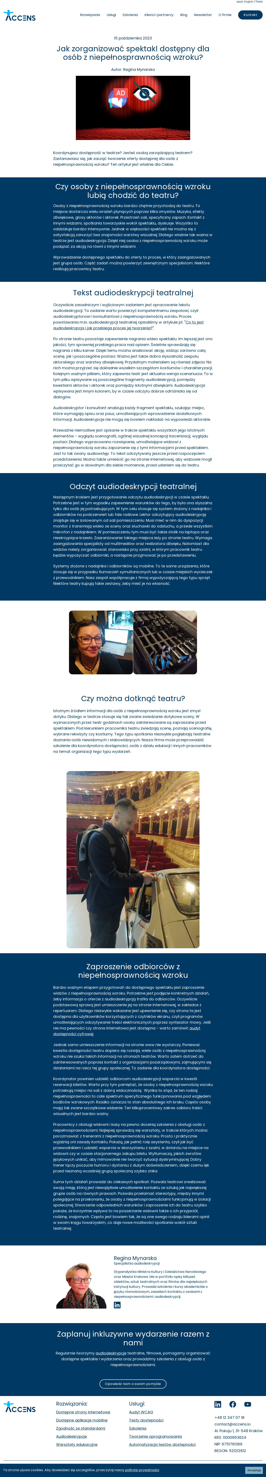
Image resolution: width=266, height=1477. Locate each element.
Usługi (111, 14)
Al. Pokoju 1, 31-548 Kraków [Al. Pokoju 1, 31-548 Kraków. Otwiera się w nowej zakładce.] (238, 1430)
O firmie (225, 14)
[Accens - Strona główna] (19, 15)
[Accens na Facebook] (232, 1404)
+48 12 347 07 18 (229, 1417)
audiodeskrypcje (111, 1353)
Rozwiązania (90, 14)
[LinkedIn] (217, 1404)
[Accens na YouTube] (247, 1404)
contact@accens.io (232, 1424)
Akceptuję (254, 1470)
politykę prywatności (142, 1470)
